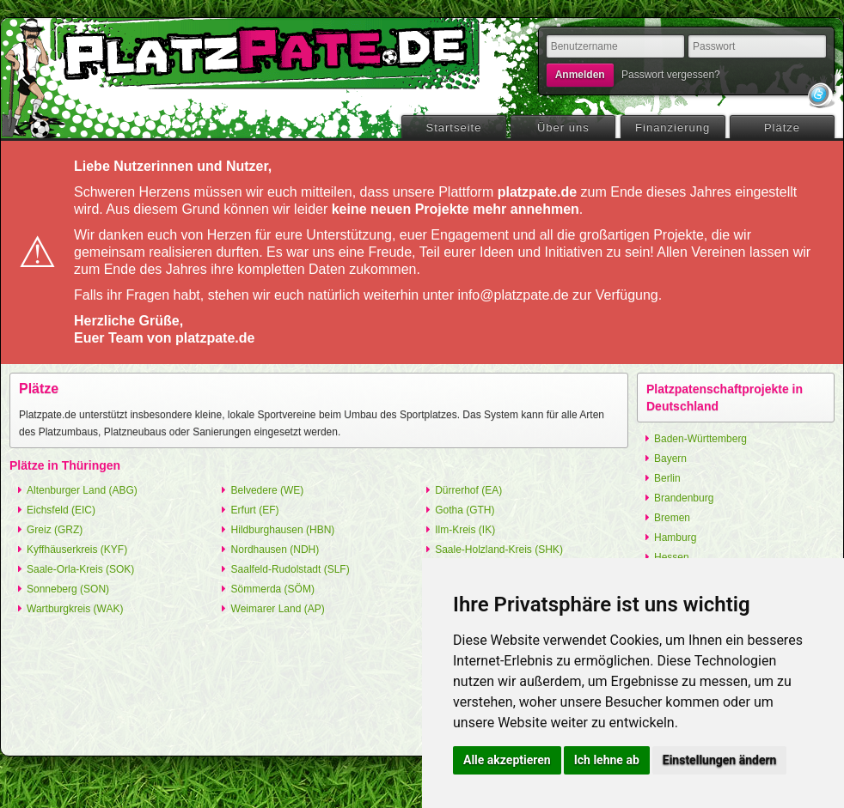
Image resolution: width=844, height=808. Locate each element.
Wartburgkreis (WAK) (75, 609)
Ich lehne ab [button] (606, 760)
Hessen (671, 557)
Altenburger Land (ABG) (82, 490)
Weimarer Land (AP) (278, 609)
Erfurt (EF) (255, 510)
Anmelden (580, 75)
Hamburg (675, 538)
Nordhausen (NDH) (275, 550)
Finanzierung (672, 127)
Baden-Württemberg (700, 439)
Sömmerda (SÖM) (273, 589)
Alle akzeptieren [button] (507, 760)
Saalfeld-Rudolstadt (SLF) (290, 569)
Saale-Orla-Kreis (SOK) (80, 569)
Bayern (670, 459)
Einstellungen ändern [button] (720, 760)
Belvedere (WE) (267, 490)
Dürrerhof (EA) (468, 490)
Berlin (667, 478)
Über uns (563, 127)
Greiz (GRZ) (55, 530)
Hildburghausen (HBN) (283, 530)
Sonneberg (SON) (68, 589)
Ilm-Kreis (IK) (465, 530)
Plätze (782, 127)
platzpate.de (263, 52)
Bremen (672, 518)
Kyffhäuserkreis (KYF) (77, 550)
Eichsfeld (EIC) (61, 510)
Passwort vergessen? (670, 75)
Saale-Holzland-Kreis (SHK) (499, 550)
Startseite (454, 127)
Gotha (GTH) (464, 510)
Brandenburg (683, 498)
